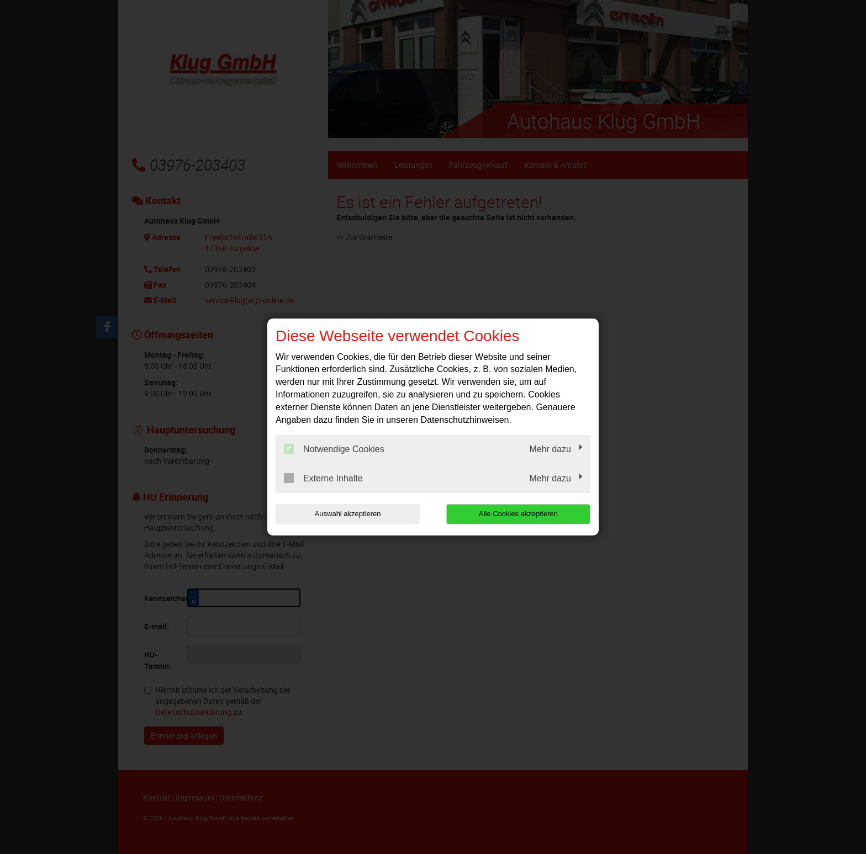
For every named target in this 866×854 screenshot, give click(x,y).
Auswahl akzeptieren (346, 514)
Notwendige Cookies (334, 449)
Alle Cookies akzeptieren (519, 514)
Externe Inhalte (323, 478)
